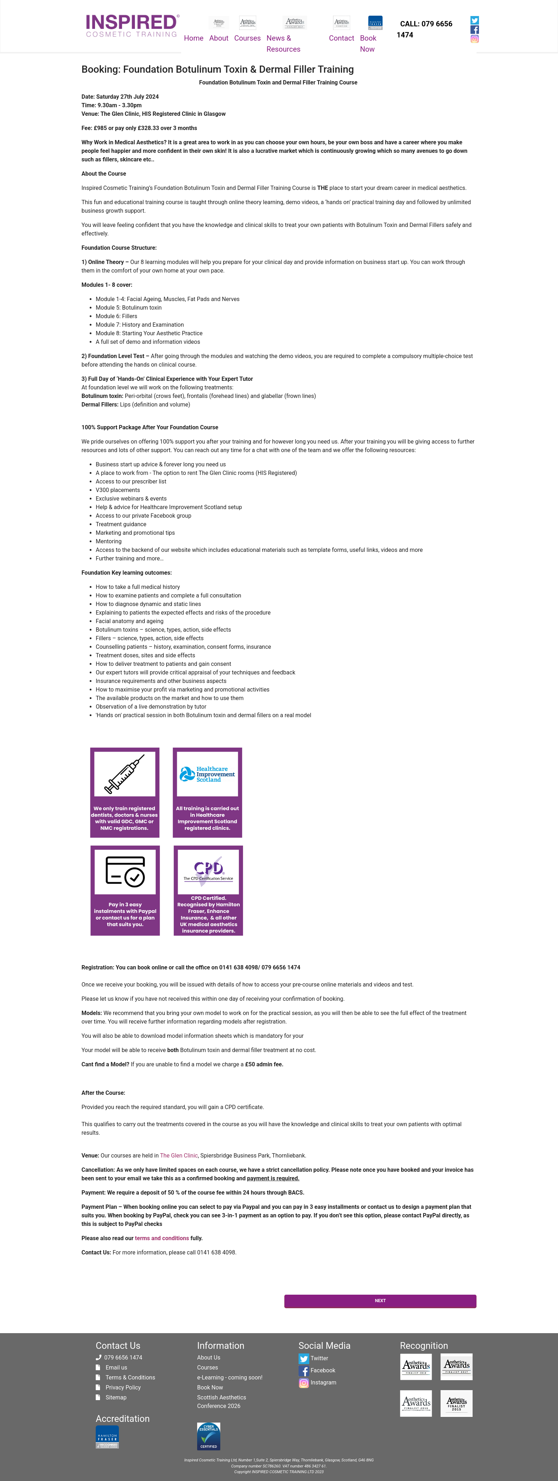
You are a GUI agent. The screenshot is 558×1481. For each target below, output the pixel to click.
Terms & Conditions (125, 1377)
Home (194, 38)
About (218, 38)
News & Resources (284, 43)
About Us (208, 1357)
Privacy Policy (118, 1387)
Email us (111, 1367)
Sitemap (111, 1397)
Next (380, 1300)
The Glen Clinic (179, 1155)
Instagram (317, 1382)
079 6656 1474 (123, 1357)
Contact (341, 38)
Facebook (317, 1370)
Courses (247, 38)
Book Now (368, 43)
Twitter (313, 1358)
